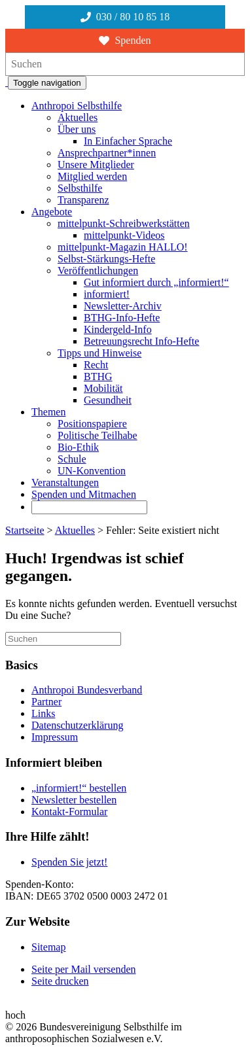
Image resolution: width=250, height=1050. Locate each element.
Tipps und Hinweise (99, 353)
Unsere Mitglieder (96, 164)
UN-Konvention (92, 470)
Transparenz (83, 199)
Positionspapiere (92, 423)
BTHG (98, 376)
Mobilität (103, 388)
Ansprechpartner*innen (107, 152)
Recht (96, 364)
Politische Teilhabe (97, 435)
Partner (46, 701)
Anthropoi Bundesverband (86, 689)
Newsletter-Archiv (123, 305)
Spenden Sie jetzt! (69, 861)
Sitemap (48, 947)
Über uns (77, 129)
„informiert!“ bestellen (78, 788)
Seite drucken (60, 981)
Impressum (54, 737)
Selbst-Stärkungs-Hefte (106, 258)
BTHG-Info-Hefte (122, 317)
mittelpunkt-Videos (124, 235)
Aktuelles (78, 117)
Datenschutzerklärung (77, 725)
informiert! (107, 294)
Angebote (51, 211)
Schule (72, 458)
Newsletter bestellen (73, 799)
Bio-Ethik (78, 447)
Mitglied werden (92, 176)
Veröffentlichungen (98, 270)
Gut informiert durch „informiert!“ (156, 282)
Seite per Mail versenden (83, 969)
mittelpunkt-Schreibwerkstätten (124, 223)
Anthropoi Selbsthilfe (76, 105)
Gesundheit (108, 400)
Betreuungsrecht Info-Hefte (141, 341)
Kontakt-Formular (69, 811)
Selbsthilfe (80, 188)
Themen (48, 411)
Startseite (25, 530)
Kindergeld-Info (118, 329)
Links (43, 713)
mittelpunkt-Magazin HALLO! (123, 247)
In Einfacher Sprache (128, 141)
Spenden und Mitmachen (83, 494)
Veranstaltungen (65, 482)
